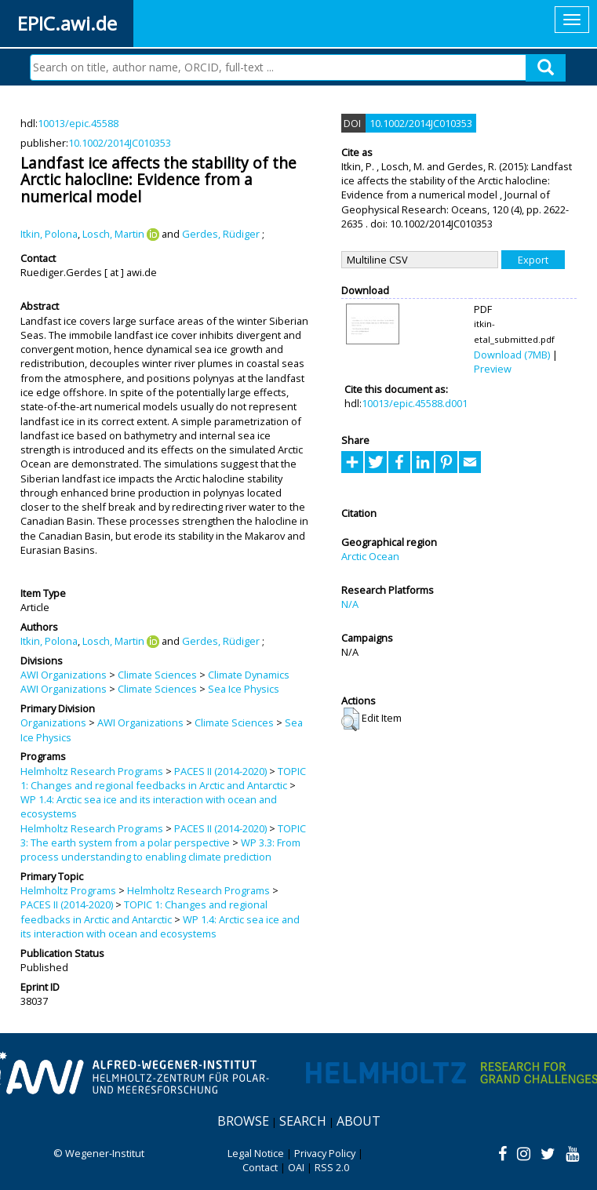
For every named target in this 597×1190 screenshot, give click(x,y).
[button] (350, 719)
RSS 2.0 (332, 1167)
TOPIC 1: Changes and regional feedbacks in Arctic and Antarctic (163, 778)
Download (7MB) (512, 355)
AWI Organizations (63, 675)
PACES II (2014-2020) (220, 771)
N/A (350, 604)
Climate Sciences (157, 675)
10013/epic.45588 (78, 123)
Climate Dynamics (248, 675)
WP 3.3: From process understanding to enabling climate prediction (160, 849)
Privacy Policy (324, 1153)
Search (302, 1121)
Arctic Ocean (370, 556)
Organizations (53, 722)
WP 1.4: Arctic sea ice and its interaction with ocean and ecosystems (160, 926)
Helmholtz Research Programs (91, 771)
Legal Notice (256, 1153)
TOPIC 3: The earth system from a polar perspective (163, 835)
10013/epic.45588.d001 (415, 403)
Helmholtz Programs (68, 890)
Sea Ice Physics (243, 689)
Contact (260, 1167)
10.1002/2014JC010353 (119, 143)
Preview (492, 369)
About (358, 1121)
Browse (243, 1121)
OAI (296, 1167)
